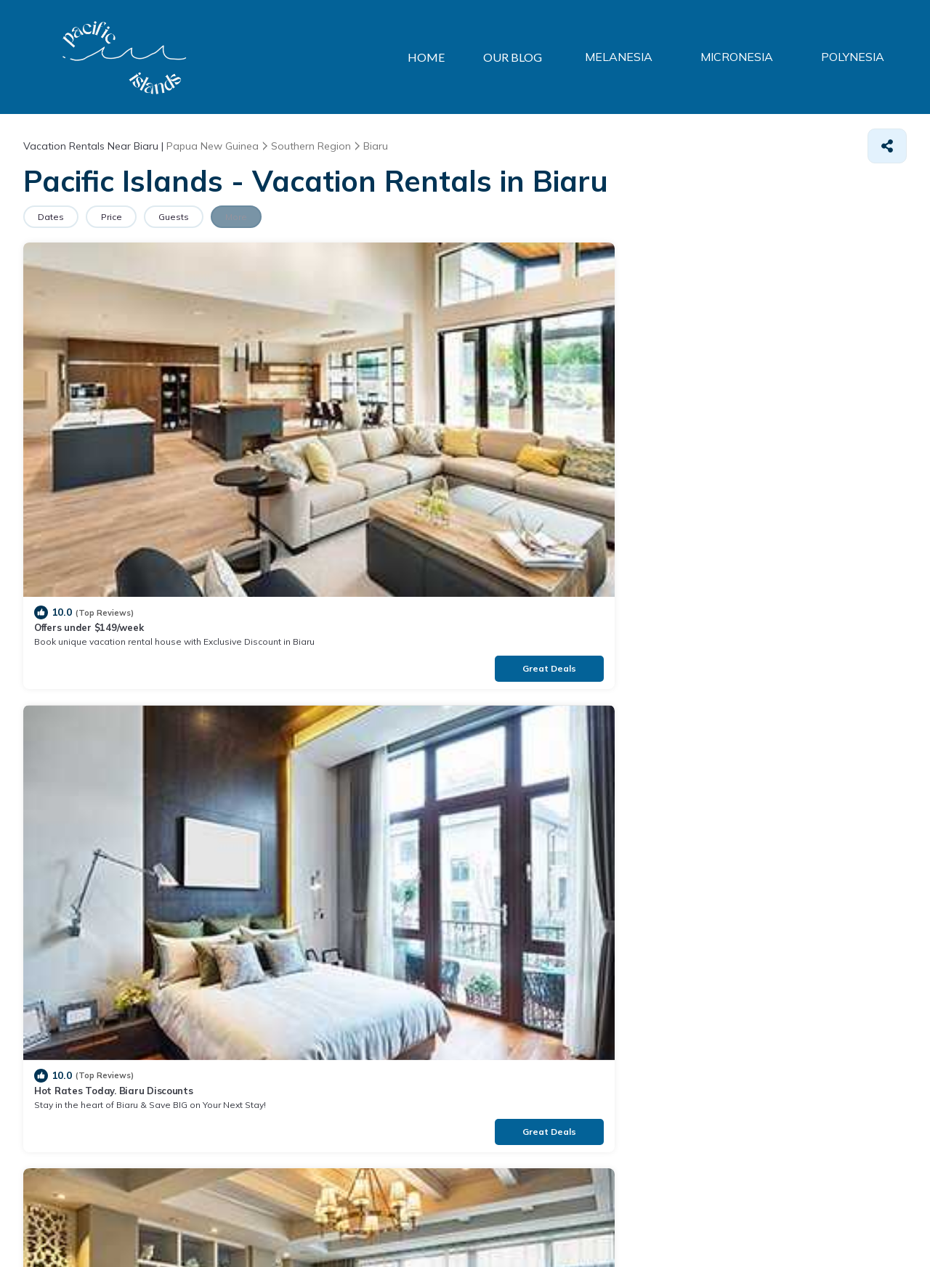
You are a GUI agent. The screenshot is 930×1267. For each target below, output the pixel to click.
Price (126, 216)
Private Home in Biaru (759, 399)
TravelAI (128, 1223)
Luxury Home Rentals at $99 (773, 647)
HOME (437, 57)
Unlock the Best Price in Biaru (104, 647)
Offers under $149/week (88, 399)
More (271, 216)
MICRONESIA (745, 57)
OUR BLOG (527, 57)
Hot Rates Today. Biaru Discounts (338, 399)
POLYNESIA (855, 57)
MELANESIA (633, 57)
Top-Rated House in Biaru (543, 647)
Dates (56, 216)
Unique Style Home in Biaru (323, 647)
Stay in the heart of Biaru (542, 399)
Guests (198, 216)
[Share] (887, 146)
